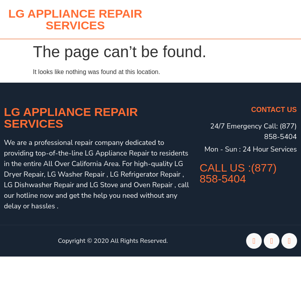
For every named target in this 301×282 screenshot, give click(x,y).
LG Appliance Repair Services (71, 117)
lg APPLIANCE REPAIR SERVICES (75, 19)
